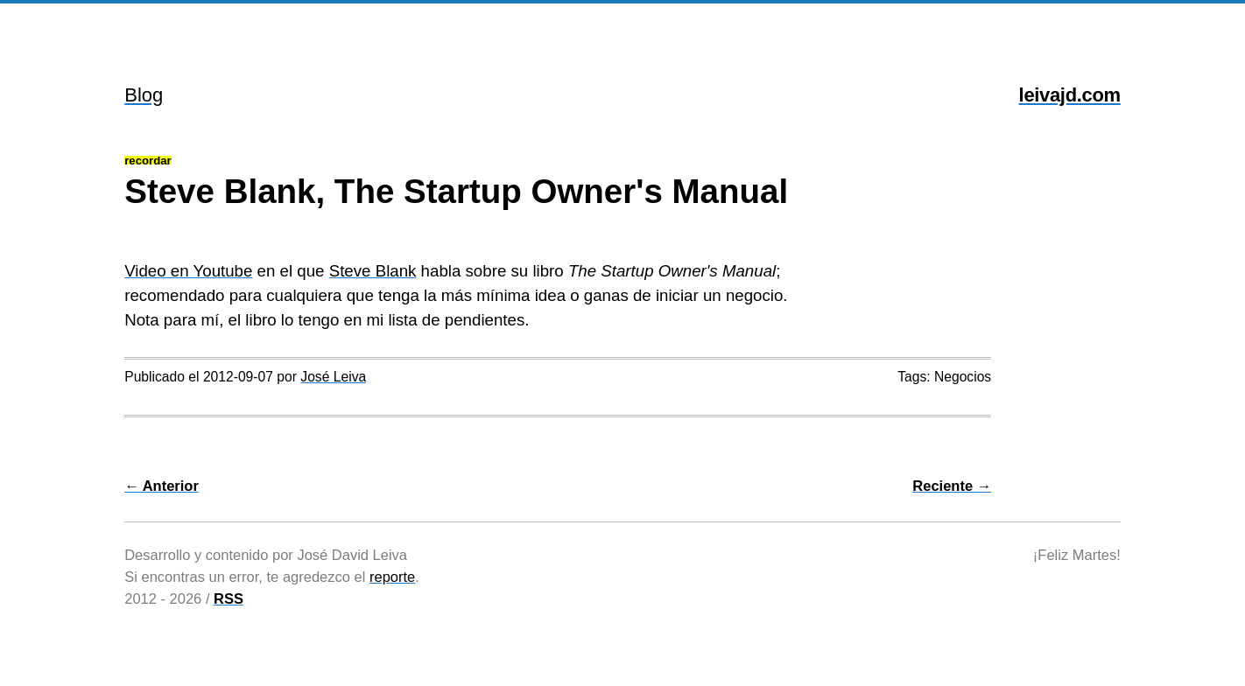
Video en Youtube (188, 271)
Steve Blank (373, 271)
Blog (143, 95)
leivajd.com (1070, 95)
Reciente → (951, 486)
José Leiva (333, 376)
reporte (392, 576)
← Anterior (161, 486)
